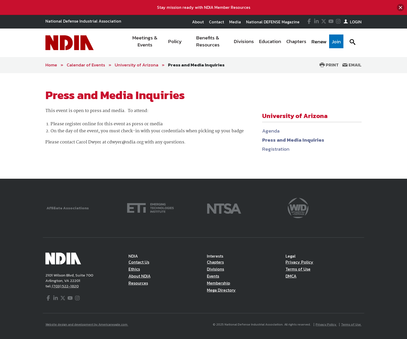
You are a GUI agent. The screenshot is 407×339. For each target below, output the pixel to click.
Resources (138, 283)
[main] (203, 126)
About (198, 22)
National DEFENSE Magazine (273, 22)
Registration (275, 149)
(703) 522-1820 (65, 286)
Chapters (215, 262)
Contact (216, 22)
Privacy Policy (299, 262)
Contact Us (138, 262)
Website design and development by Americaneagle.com (86, 324)
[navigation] (234, 43)
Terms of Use (298, 269)
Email (352, 64)
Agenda (271, 131)
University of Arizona (136, 64)
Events (213, 276)
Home (51, 64)
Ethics (134, 269)
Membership (218, 283)
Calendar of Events (86, 64)
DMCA (291, 276)
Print (329, 64)
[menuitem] (145, 43)
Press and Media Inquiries (196, 64)
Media (235, 22)
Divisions (215, 269)
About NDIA (139, 276)
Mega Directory (221, 290)
